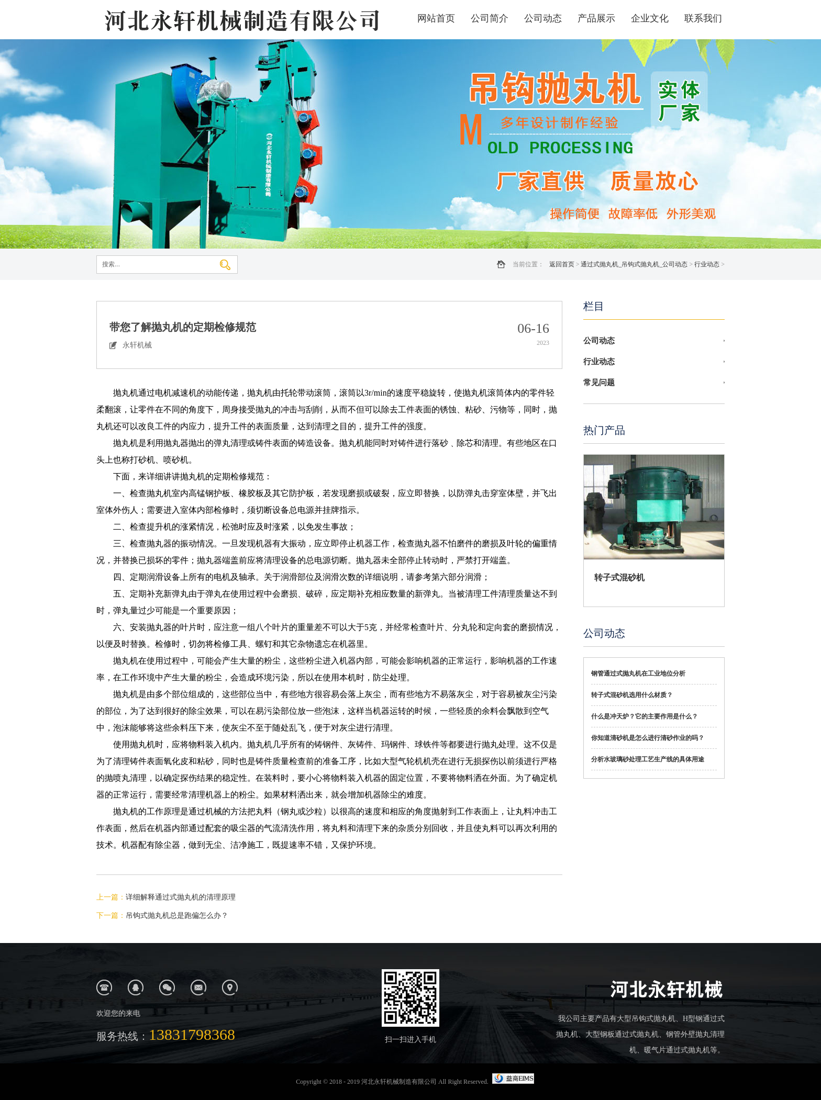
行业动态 (706, 264)
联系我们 (703, 18)
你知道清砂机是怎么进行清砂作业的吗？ (647, 738)
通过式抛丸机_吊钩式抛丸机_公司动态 (634, 264)
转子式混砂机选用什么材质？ (632, 695)
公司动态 (543, 18)
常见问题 (599, 382)
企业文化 (650, 18)
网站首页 (436, 18)
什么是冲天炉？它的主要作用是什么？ (644, 716)
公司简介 (489, 18)
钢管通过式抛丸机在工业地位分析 (638, 673)
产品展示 (596, 18)
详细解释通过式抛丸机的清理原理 (181, 897)
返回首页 (561, 264)
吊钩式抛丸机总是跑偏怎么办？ (177, 915)
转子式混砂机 (619, 577)
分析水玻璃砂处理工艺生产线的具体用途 (647, 759)
